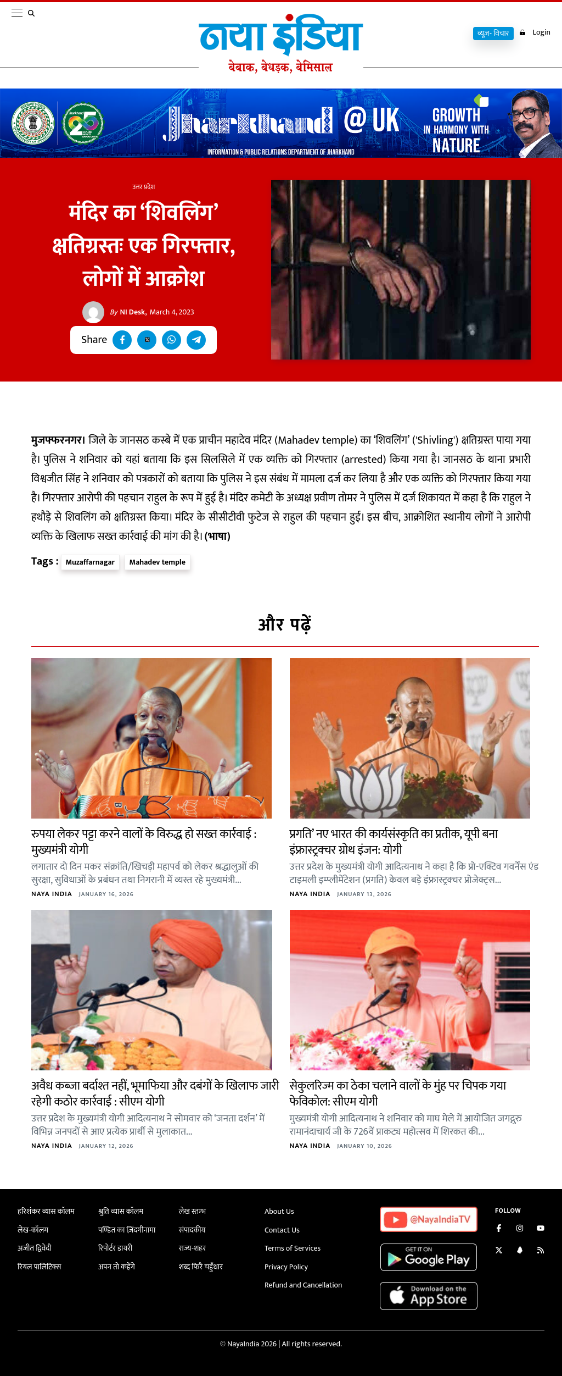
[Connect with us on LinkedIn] (520, 1251)
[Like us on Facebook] (499, 1229)
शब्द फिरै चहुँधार (201, 1267)
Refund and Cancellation (303, 1285)
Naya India (51, 894)
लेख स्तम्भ (192, 1211)
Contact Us (282, 1230)
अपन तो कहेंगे (116, 1267)
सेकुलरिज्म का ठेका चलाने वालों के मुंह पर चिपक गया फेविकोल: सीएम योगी (398, 1094)
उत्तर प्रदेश (143, 186)
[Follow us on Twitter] (499, 1251)
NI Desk (127, 312)
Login (534, 32)
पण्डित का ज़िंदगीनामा (126, 1230)
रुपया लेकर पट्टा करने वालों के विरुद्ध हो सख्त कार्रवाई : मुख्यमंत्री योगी (143, 842)
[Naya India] (281, 71)
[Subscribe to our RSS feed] (540, 1251)
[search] (33, 34)
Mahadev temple (158, 562)
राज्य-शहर (192, 1248)
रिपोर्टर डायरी (115, 1248)
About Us (279, 1211)
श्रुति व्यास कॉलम (120, 1211)
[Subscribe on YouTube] (540, 1229)
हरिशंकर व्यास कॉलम (46, 1211)
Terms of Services (293, 1248)
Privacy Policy (286, 1267)
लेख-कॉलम (33, 1230)
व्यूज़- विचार (493, 33)
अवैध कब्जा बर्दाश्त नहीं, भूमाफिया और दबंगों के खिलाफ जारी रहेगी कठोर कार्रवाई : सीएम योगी (155, 1094)
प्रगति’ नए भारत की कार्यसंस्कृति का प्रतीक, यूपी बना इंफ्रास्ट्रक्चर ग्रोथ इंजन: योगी (394, 842)
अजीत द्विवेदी (35, 1248)
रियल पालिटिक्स (39, 1267)
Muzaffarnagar (90, 562)
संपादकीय (192, 1230)
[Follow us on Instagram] (520, 1229)
